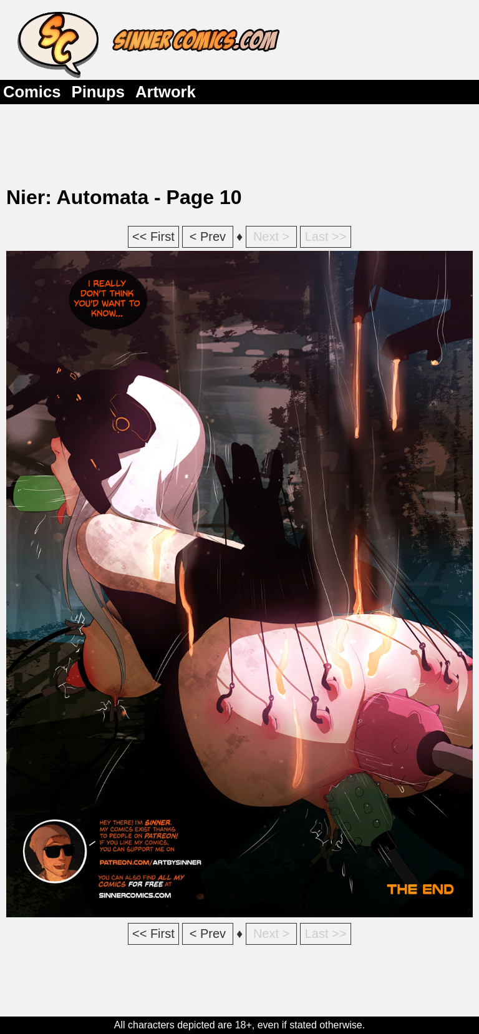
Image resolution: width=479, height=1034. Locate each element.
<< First (153, 236)
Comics (31, 91)
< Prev (208, 236)
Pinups (98, 91)
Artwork (165, 91)
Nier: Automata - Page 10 (124, 197)
